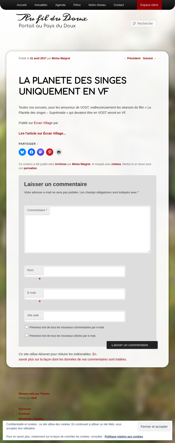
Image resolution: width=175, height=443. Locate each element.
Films (77, 5)
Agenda (60, 5)
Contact (119, 5)
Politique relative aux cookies (124, 436)
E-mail (34, 294)
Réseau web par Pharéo (34, 393)
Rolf (33, 398)
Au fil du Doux (53, 18)
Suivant (149, 58)
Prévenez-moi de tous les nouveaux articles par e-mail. (62, 335)
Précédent (132, 58)
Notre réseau (97, 5)
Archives (61, 164)
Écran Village (43, 123)
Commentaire (37, 210)
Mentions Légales (31, 418)
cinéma (116, 164)
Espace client (149, 5)
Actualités (40, 5)
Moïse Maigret (61, 58)
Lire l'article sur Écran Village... (42, 133)
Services (25, 409)
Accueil (21, 5)
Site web (33, 315)
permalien (30, 168)
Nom (34, 271)
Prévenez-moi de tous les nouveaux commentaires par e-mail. (66, 327)
